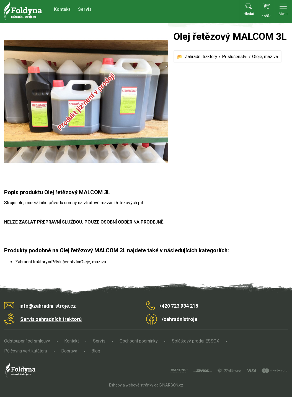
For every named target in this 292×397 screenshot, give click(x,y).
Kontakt (62, 9)
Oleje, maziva (265, 56)
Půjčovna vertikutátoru (25, 351)
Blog (95, 351)
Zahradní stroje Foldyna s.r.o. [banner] (23, 11)
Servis (85, 9)
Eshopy (115, 385)
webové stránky (139, 385)
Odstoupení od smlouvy (27, 341)
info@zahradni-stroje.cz (47, 306)
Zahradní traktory (201, 56)
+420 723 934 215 (178, 306)
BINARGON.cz (171, 385)
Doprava (69, 351)
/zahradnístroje (179, 319)
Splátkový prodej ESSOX (195, 341)
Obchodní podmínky (139, 341)
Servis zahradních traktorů (51, 319)
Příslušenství (234, 56)
